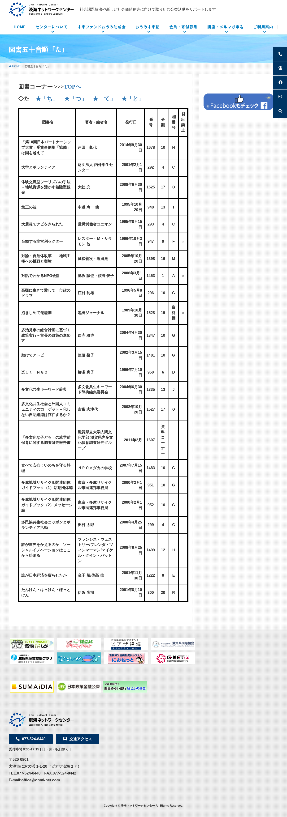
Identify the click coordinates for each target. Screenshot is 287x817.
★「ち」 (46, 99)
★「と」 (132, 99)
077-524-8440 (31, 739)
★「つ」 (75, 99)
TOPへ (72, 87)
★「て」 (104, 99)
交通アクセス (77, 739)
